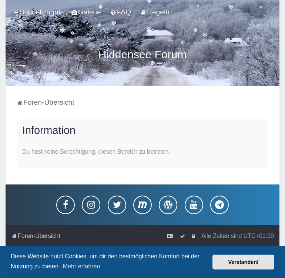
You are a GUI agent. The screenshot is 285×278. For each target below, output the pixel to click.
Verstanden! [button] (243, 262)
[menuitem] (86, 12)
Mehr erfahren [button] (81, 266)
